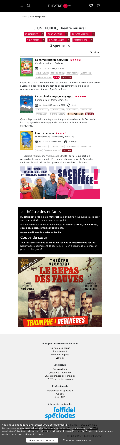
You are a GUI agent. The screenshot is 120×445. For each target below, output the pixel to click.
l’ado (39, 216)
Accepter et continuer (42, 440)
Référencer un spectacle (60, 390)
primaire (69, 216)
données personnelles (63, 375)
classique (25, 227)
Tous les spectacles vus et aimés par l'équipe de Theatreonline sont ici (57, 242)
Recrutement (60, 351)
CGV (47, 375)
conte (94, 224)
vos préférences (72, 431)
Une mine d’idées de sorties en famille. (41, 232)
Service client (60, 369)
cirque (78, 224)
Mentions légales (60, 354)
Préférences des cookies (60, 379)
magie (34, 227)
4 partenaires (23, 431)
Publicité (60, 393)
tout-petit (29, 216)
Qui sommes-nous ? (60, 347)
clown (86, 224)
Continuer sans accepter (77, 440)
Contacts (60, 357)
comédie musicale (49, 227)
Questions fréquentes (60, 372)
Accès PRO (60, 397)
